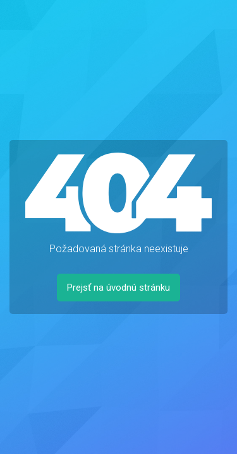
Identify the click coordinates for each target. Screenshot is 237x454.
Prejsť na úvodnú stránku (118, 287)
